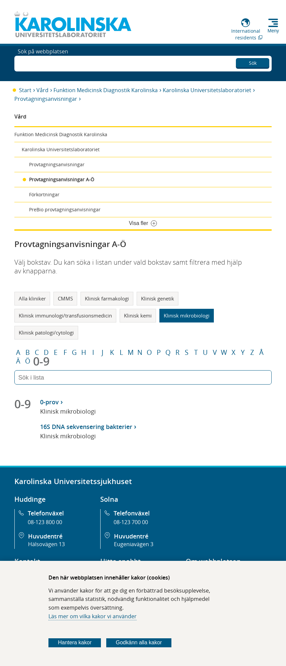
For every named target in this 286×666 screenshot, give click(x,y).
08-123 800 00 (45, 522)
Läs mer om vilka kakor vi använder (92, 616)
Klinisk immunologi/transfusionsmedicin (65, 315)
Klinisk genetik (157, 298)
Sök (253, 62)
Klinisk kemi (138, 315)
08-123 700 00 (131, 522)
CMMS (65, 298)
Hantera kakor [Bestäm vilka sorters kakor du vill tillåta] (75, 642)
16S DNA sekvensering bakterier (86, 427)
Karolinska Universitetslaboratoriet (207, 90)
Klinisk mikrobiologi (186, 315)
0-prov (49, 402)
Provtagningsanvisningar (45, 98)
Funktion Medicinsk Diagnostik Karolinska (105, 90)
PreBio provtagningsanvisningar (65, 209)
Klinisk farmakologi (107, 298)
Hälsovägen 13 (46, 544)
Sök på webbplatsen (43, 62)
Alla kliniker (32, 298)
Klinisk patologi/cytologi (46, 332)
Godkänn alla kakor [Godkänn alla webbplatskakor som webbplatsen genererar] (139, 642)
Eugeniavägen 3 (133, 544)
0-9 (41, 361)
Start (25, 90)
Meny (273, 30)
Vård (42, 90)
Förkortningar (44, 194)
